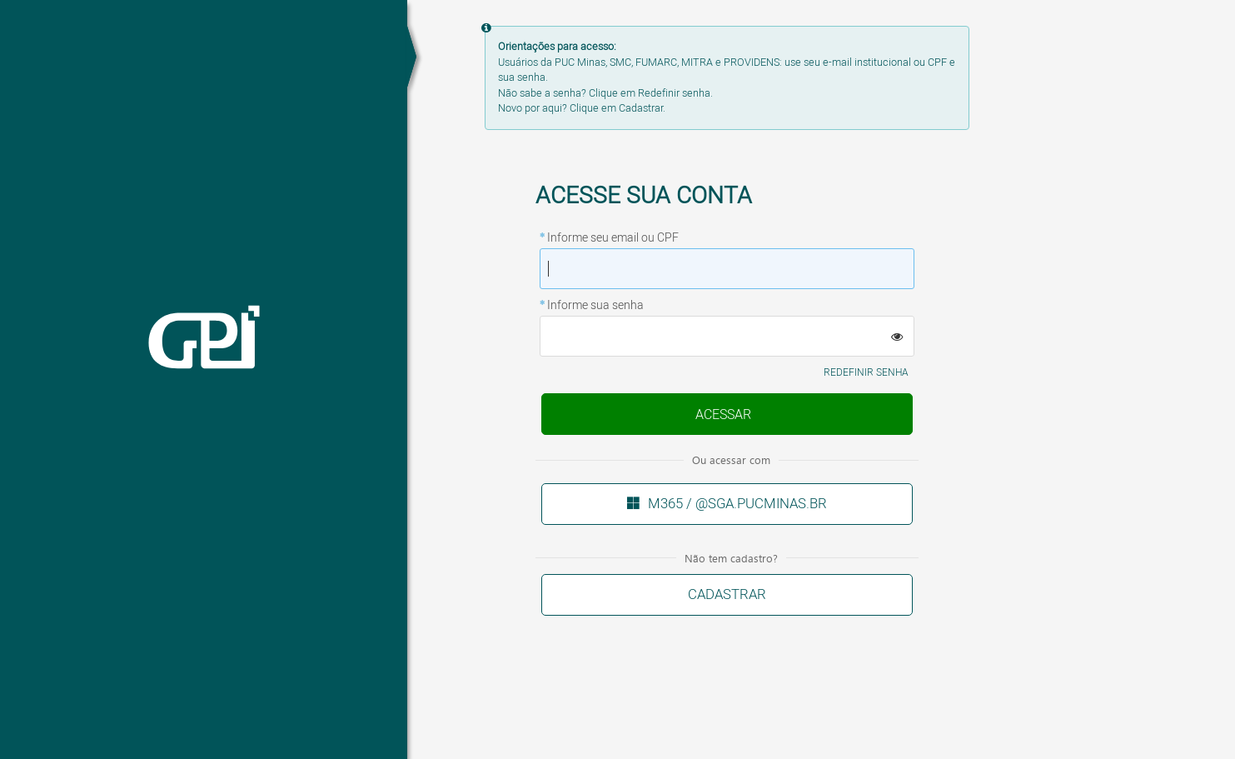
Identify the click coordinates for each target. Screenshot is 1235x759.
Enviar (723, 415)
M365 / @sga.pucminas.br (737, 503)
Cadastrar (727, 594)
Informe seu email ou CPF (613, 238)
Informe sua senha (595, 305)
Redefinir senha (866, 373)
